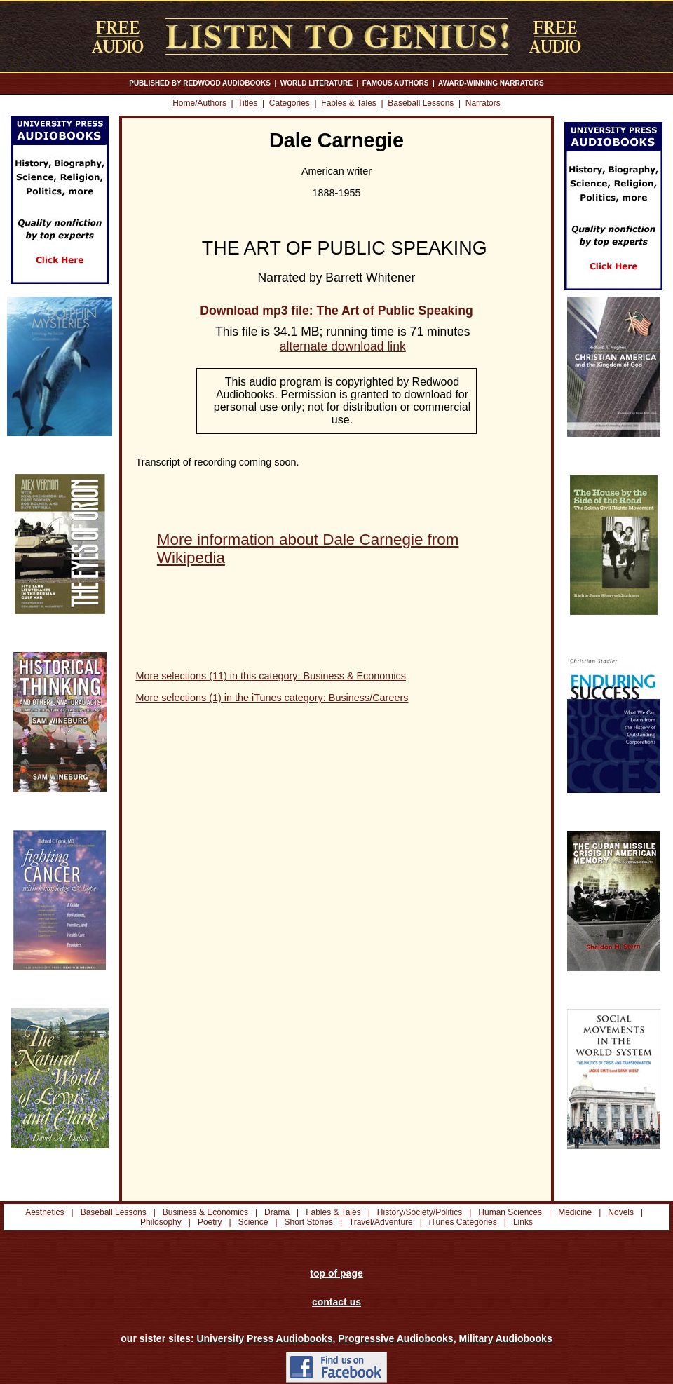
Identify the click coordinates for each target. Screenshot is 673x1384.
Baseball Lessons (421, 103)
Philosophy (161, 1222)
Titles (247, 103)
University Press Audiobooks (264, 1338)
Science (253, 1222)
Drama (277, 1212)
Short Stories (309, 1222)
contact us (336, 1302)
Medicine (575, 1212)
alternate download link (343, 346)
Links (523, 1222)
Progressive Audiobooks (395, 1338)
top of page (336, 1273)
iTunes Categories (463, 1222)
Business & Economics (205, 1212)
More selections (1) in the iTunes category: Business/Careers (271, 697)
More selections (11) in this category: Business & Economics (270, 675)
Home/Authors (199, 103)
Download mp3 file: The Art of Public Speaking (336, 311)
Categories (289, 103)
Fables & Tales (348, 103)
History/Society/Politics (419, 1212)
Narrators (483, 103)
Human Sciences (510, 1212)
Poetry (210, 1222)
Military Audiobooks (505, 1338)
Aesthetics (44, 1212)
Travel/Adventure (381, 1222)
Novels (621, 1212)
